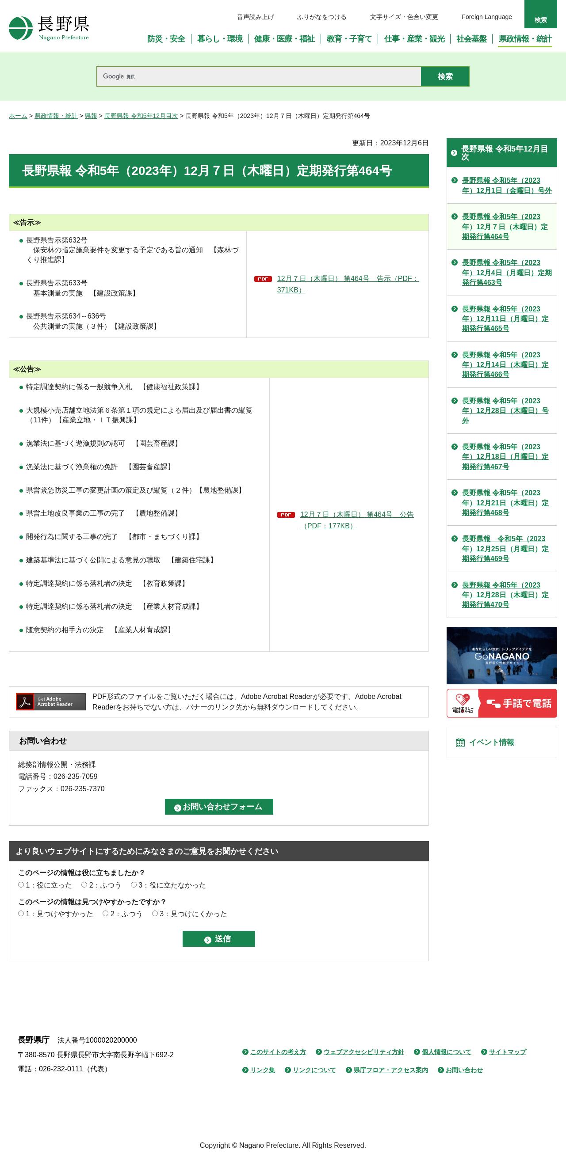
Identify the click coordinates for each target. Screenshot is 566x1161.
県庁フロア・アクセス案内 (391, 1070)
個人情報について (446, 1051)
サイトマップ (507, 1051)
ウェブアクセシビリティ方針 (364, 1051)
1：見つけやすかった (59, 914)
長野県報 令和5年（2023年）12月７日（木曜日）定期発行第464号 (505, 226)
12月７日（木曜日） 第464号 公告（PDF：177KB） (357, 520)
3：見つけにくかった (193, 914)
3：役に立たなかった (172, 885)
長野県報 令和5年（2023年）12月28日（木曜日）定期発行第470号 (505, 595)
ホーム (18, 115)
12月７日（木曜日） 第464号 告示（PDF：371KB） (348, 284)
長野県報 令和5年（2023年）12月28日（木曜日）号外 (505, 411)
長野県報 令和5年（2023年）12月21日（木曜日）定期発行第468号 (505, 502)
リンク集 (262, 1070)
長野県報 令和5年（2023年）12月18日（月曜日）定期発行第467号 (505, 456)
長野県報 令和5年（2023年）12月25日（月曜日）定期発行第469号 (505, 548)
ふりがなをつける (322, 16)
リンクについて (314, 1070)
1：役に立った (49, 885)
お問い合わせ (464, 1070)
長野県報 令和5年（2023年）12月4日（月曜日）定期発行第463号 (507, 272)
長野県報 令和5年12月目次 (141, 115)
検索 (541, 19)
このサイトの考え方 (278, 1051)
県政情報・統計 (56, 115)
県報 (91, 115)
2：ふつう (105, 885)
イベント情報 (495, 745)
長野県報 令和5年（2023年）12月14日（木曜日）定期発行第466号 (505, 365)
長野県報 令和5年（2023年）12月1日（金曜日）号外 (507, 185)
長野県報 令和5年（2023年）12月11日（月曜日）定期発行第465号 (505, 319)
